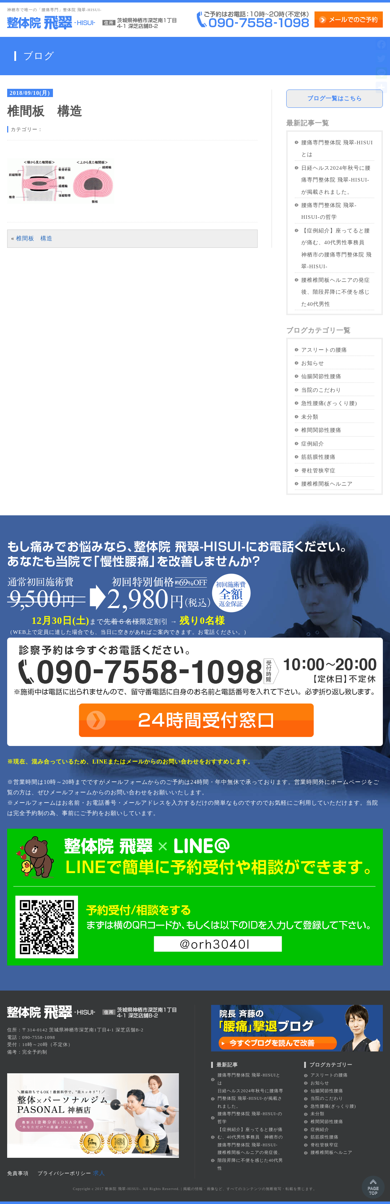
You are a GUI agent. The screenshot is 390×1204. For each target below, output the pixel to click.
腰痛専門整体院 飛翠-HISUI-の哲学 (329, 211)
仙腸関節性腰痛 (321, 376)
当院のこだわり (321, 390)
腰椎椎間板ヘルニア (327, 484)
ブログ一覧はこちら (334, 98)
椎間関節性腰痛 (321, 430)
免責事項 (18, 1173)
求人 (99, 1173)
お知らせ (312, 363)
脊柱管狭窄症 (318, 470)
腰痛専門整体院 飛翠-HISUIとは (337, 148)
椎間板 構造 (34, 238)
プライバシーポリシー (64, 1173)
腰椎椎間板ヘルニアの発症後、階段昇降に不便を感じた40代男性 (335, 292)
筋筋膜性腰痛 (318, 457)
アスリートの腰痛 (324, 350)
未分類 (309, 417)
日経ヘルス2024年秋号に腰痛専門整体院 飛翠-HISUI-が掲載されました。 (336, 180)
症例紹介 (312, 443)
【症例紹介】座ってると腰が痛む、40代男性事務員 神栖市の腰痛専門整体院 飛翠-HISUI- (336, 248)
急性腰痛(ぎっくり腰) (329, 403)
